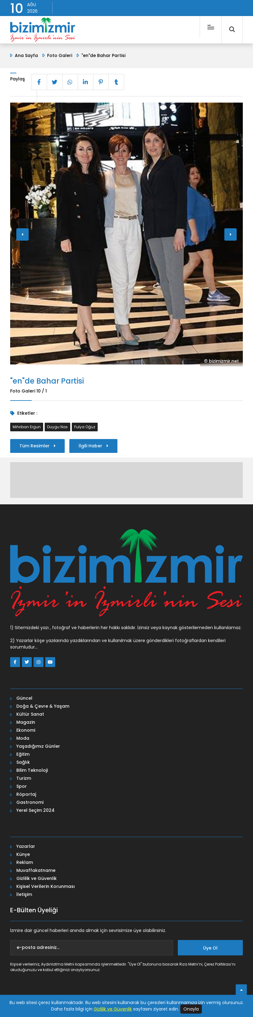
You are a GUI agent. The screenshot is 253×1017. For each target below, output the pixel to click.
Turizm (23, 778)
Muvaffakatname (35, 870)
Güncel (24, 698)
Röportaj (26, 794)
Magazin (25, 722)
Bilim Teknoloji (32, 770)
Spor (21, 786)
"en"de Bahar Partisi (103, 55)
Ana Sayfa (26, 55)
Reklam (24, 862)
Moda (22, 738)
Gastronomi (29, 802)
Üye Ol (210, 948)
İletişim (24, 894)
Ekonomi (25, 730)
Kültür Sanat (30, 714)
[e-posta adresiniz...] (91, 947)
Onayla (191, 1009)
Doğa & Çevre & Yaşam (42, 706)
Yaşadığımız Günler (38, 746)
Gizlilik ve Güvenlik (36, 878)
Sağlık (23, 762)
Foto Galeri (59, 55)
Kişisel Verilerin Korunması (45, 886)
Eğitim (23, 754)
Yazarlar (25, 846)
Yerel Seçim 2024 (35, 810)
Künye (23, 854)
